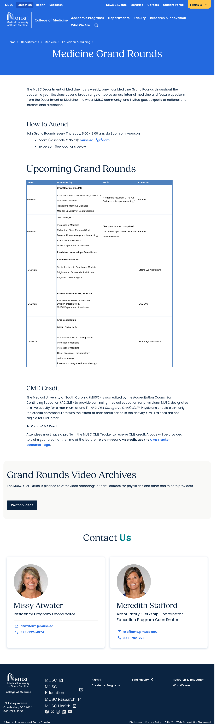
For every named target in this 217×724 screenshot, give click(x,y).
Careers (153, 5)
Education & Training (76, 42)
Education (25, 5)
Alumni (96, 680)
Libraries (137, 5)
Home (11, 42)
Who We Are (80, 25)
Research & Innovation (168, 18)
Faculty (140, 18)
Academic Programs (87, 18)
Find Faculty (142, 679)
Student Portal (173, 5)
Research (56, 5)
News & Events (116, 5)
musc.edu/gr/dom (95, 140)
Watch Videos (22, 505)
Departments (119, 18)
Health (40, 5)
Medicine (51, 42)
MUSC (9, 5)
